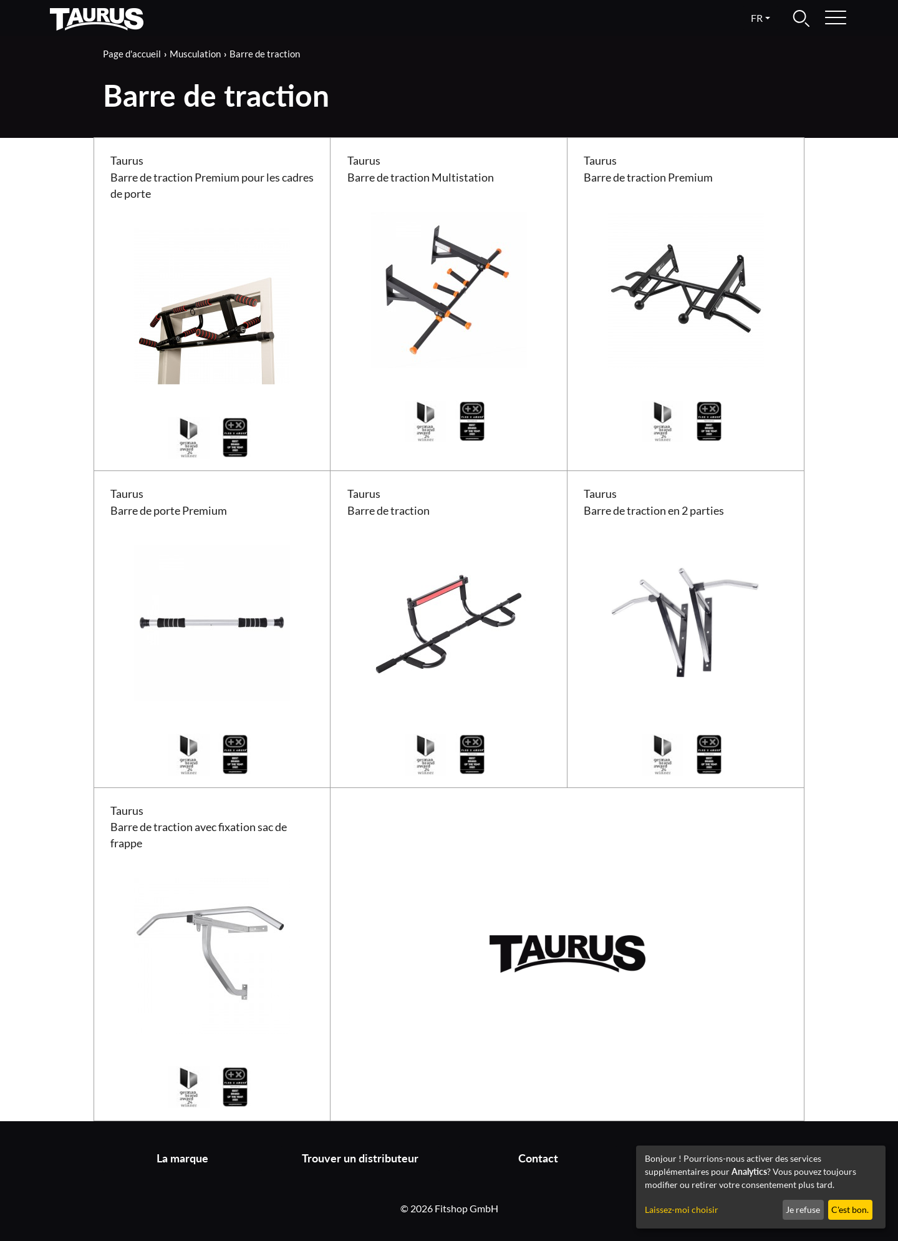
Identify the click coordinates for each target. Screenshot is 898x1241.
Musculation (195, 53)
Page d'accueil (132, 53)
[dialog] (761, 1187)
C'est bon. (850, 1209)
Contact (538, 1158)
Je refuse (803, 1209)
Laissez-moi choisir (681, 1209)
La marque (182, 1158)
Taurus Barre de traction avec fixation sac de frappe (198, 827)
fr (757, 18)
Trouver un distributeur (360, 1158)
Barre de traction (264, 53)
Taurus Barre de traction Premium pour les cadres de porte (212, 177)
